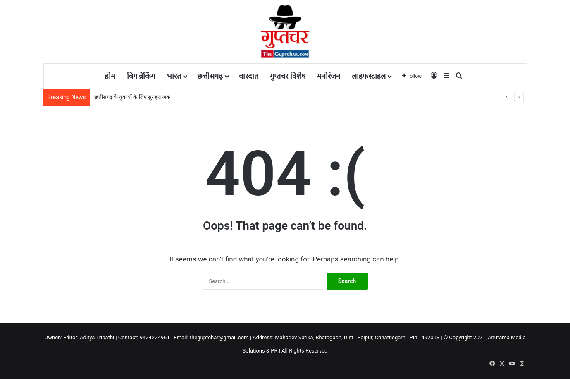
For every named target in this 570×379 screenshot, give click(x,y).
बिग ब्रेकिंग (141, 76)
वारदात (248, 76)
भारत (174, 76)
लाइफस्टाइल (369, 76)
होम (110, 76)
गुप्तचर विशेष (287, 76)
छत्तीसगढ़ (210, 76)
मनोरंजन (328, 76)
